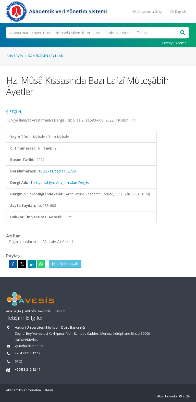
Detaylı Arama (174, 42)
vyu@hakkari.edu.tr (29, 346)
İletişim (60, 311)
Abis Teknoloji (167, 396)
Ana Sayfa (15, 55)
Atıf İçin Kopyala (65, 264)
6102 (18, 361)
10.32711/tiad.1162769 (57, 171)
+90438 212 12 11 (27, 369)
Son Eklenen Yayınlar (45, 55)
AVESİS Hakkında (38, 311)
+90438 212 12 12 (27, 353)
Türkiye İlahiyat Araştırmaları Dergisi (60, 182)
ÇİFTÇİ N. (14, 111)
